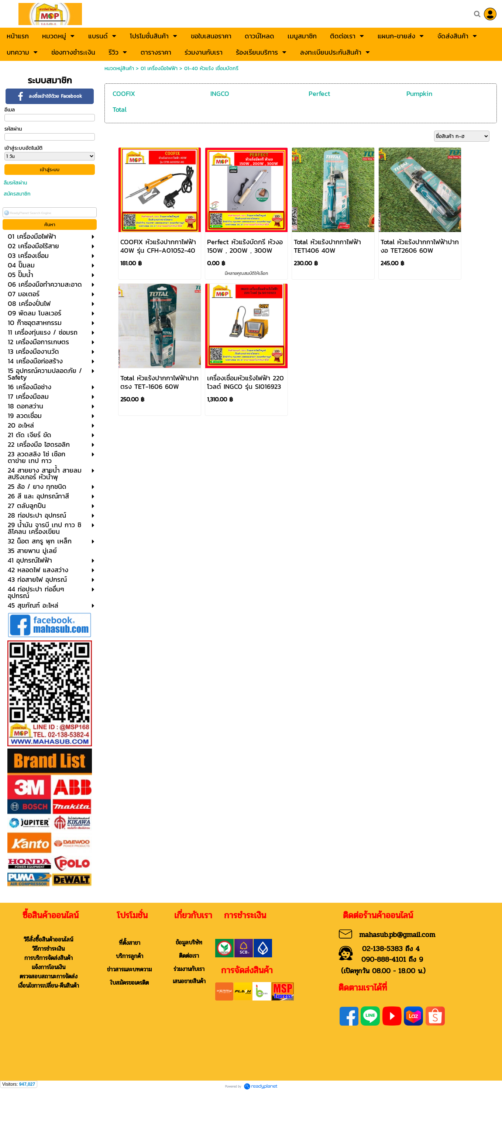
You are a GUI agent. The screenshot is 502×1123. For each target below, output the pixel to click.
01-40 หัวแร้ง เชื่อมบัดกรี (211, 68)
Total (120, 109)
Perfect (319, 94)
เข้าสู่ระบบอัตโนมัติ (23, 148)
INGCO (219, 94)
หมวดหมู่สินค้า (119, 68)
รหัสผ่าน (13, 129)
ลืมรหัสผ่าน (15, 183)
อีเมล (9, 110)
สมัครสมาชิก (17, 194)
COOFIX (124, 94)
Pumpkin (419, 94)
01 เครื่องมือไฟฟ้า (159, 68)
